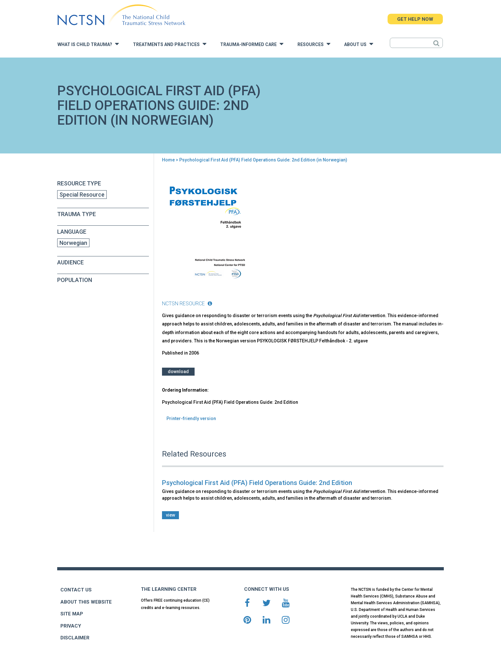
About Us (358, 44)
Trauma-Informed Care (251, 44)
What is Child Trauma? (88, 44)
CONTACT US (76, 590)
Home (168, 159)
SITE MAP (71, 614)
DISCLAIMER (74, 638)
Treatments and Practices (169, 44)
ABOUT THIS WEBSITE (86, 602)
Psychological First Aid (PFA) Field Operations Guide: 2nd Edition (257, 483)
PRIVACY (70, 626)
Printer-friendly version (191, 418)
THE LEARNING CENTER (169, 589)
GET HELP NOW (415, 19)
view (170, 515)
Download (178, 371)
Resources (313, 44)
